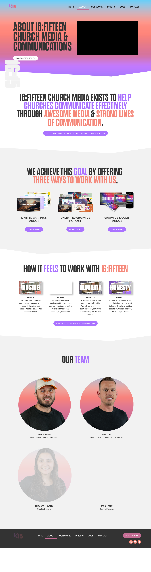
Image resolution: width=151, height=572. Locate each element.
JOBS (122, 7)
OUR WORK (97, 7)
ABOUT (82, 7)
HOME (71, 7)
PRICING (111, 7)
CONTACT (134, 7)
